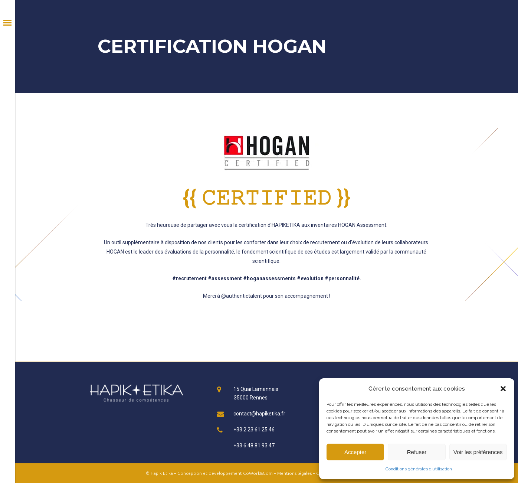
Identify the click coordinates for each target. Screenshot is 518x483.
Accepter (355, 452)
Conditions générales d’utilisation (419, 468)
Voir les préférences (478, 452)
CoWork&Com (258, 473)
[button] (503, 388)
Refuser (417, 452)
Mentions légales (294, 473)
